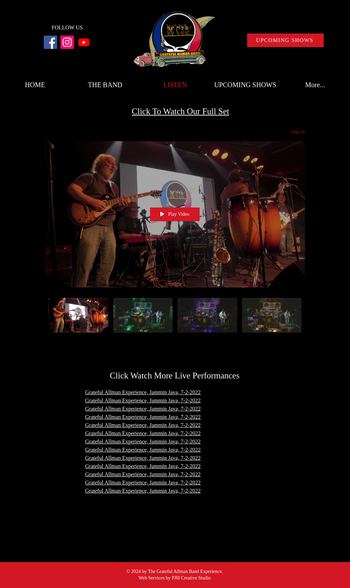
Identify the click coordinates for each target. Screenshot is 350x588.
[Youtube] (84, 42)
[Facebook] (50, 42)
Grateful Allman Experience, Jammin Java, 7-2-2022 (143, 458)
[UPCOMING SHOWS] (285, 40)
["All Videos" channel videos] (175, 320)
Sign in (298, 131)
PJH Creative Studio (191, 577)
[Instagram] (67, 42)
